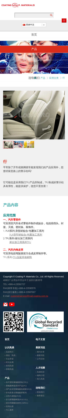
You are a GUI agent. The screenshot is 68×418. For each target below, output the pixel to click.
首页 (34, 35)
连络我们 (34, 78)
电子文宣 (34, 56)
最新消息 (34, 63)
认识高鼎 (34, 42)
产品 (34, 49)
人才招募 (34, 71)
